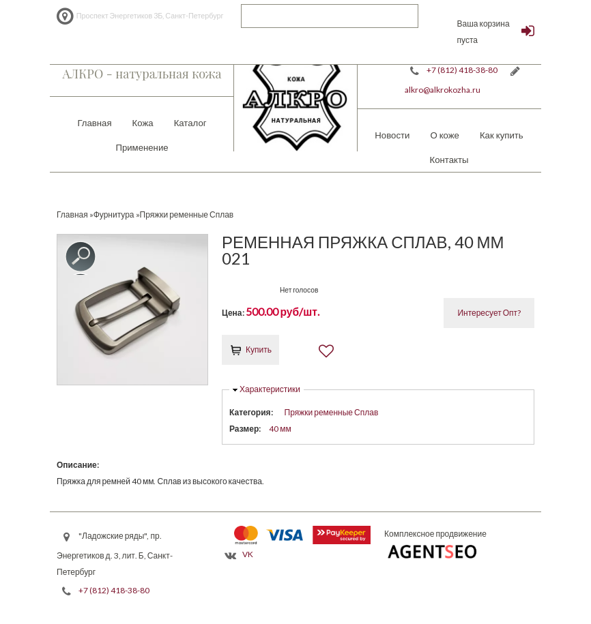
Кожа (143, 122)
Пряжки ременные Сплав (332, 412)
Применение (141, 147)
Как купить (501, 135)
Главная (94, 122)
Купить (259, 349)
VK (247, 554)
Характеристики (270, 389)
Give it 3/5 (251, 288)
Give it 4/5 (262, 288)
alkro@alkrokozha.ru (442, 90)
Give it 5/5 (274, 288)
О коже (444, 135)
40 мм (280, 429)
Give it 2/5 (239, 288)
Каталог (190, 122)
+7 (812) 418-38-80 (462, 70)
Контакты (449, 159)
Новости (392, 135)
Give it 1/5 (227, 288)
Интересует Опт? (489, 313)
